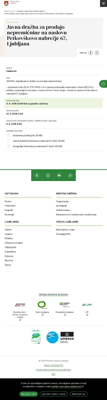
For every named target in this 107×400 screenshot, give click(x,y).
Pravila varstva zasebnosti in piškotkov (53, 369)
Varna (8, 265)
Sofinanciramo (63, 210)
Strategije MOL (63, 234)
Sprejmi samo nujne (54, 394)
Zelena (8, 229)
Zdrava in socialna (14, 242)
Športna (9, 260)
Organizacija (62, 201)
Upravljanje (61, 205)
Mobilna (9, 238)
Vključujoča (10, 247)
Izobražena (10, 251)
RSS (53, 374)
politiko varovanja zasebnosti (68, 386)
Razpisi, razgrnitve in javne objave (30, 11)
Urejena (8, 234)
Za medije (9, 214)
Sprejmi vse (29, 394)
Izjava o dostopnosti (53, 365)
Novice (8, 201)
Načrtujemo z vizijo (65, 229)
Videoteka (10, 205)
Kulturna (9, 256)
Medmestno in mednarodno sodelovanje (76, 214)
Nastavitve (78, 394)
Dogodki (9, 210)
